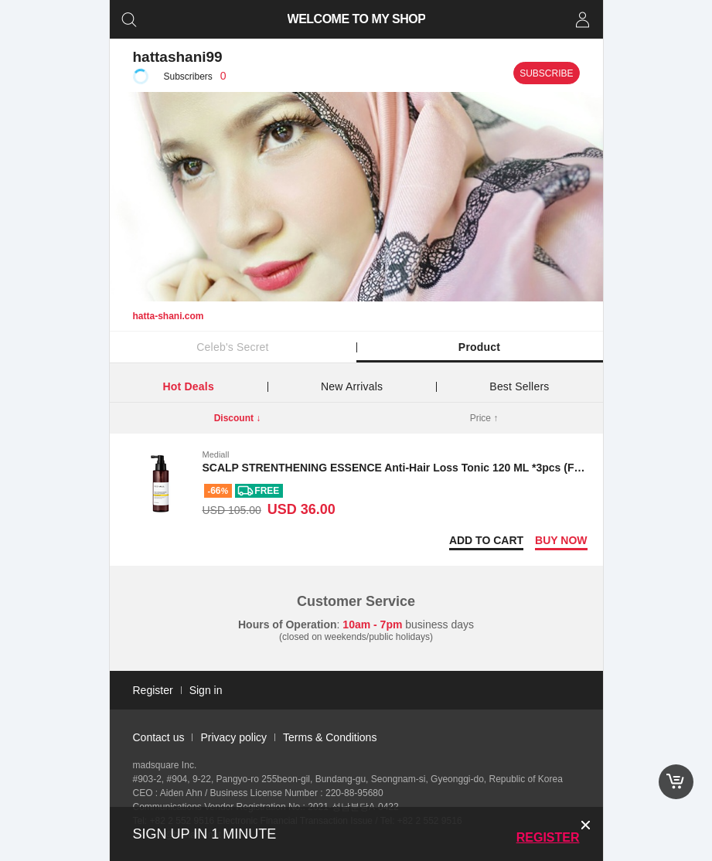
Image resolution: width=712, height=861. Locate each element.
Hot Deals (188, 386)
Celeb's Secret (232, 347)
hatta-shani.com (168, 316)
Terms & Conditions (329, 737)
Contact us (159, 737)
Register (548, 837)
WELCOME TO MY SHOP (356, 19)
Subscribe (546, 73)
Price (484, 418)
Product (479, 347)
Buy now (561, 540)
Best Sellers (519, 386)
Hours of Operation (287, 624)
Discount (237, 418)
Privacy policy (233, 737)
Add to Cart (486, 540)
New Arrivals (352, 386)
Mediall (216, 454)
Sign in (206, 690)
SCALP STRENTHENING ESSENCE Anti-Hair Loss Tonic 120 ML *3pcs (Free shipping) (422, 467)
